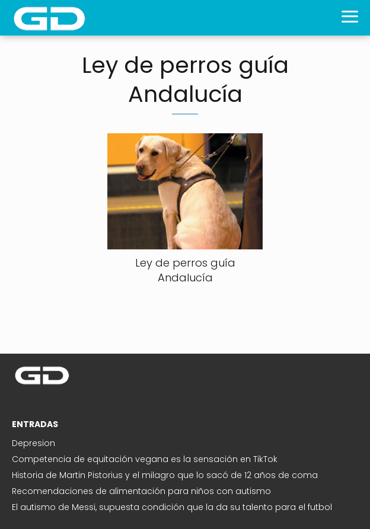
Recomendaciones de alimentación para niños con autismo (141, 491)
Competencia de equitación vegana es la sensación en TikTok (145, 459)
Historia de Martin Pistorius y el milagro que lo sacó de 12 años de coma (165, 475)
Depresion (33, 443)
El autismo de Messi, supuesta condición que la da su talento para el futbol (172, 507)
